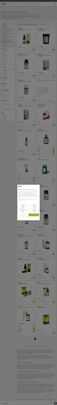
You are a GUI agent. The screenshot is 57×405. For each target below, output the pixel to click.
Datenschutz (24, 201)
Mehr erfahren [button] (28, 217)
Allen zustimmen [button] (34, 214)
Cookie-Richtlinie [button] (24, 195)
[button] (55, 403)
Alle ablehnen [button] (23, 214)
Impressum (20, 201)
